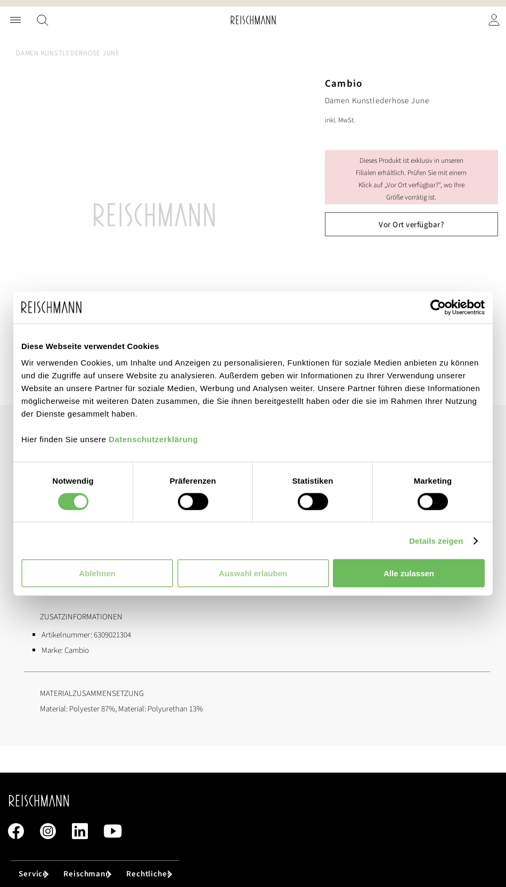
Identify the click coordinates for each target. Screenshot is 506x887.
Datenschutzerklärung (153, 439)
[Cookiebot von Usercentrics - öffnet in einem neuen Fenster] (438, 307)
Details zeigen (436, 540)
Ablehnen (97, 573)
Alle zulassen (408, 573)
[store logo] (253, 20)
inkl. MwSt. (340, 120)
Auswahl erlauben (253, 573)
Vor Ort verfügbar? (411, 224)
